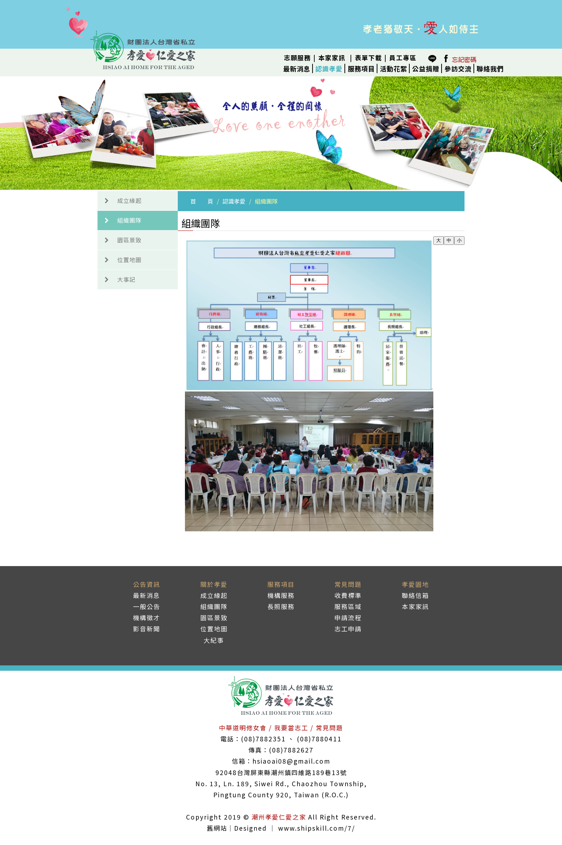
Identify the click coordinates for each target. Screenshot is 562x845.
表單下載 (368, 57)
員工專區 (402, 57)
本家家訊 (332, 57)
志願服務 (297, 57)
